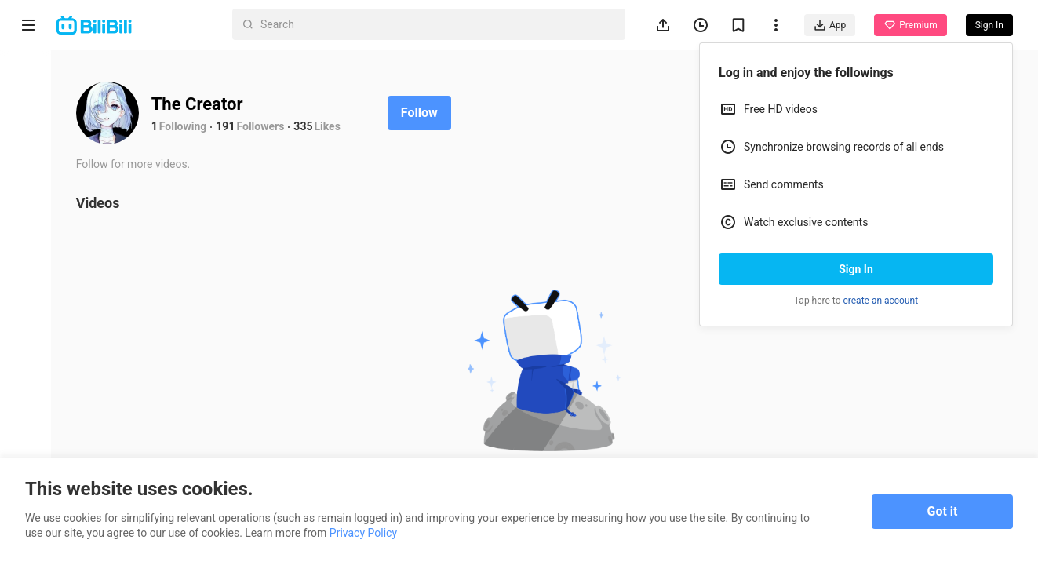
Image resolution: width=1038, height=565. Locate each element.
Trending (28, 271)
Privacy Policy (363, 533)
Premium (910, 25)
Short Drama (28, 205)
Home (28, 80)
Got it (942, 511)
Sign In (856, 269)
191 (231, 126)
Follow (424, 112)
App (830, 25)
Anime (28, 139)
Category (28, 331)
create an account (881, 300)
